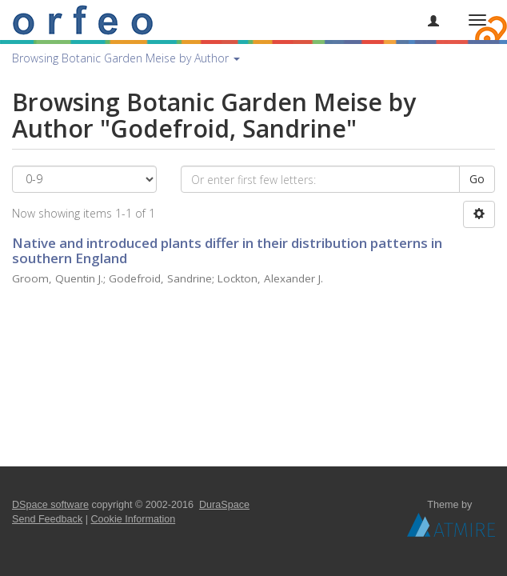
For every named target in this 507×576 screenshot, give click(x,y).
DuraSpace (224, 504)
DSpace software (50, 504)
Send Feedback (47, 519)
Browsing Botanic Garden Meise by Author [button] (126, 58)
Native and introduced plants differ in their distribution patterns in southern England (227, 250)
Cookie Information (133, 519)
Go (477, 178)
